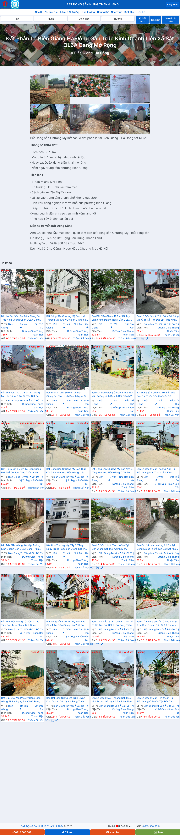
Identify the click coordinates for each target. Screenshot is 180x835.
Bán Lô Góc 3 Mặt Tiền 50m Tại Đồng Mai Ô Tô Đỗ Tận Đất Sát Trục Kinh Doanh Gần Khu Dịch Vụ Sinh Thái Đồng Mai (158, 318)
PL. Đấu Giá (51, 12)
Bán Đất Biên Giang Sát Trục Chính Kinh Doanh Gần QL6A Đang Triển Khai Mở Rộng (65, 699)
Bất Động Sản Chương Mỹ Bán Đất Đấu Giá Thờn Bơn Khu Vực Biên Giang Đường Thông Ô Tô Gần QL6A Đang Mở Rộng (157, 394)
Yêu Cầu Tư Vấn (170, 20)
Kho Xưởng (88, 12)
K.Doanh (113, 347)
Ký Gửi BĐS (142, 20)
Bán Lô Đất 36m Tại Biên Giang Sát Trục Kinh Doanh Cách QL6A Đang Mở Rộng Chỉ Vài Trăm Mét (20, 318)
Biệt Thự (129, 12)
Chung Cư (103, 12)
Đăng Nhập (172, 4)
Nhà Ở (38, 12)
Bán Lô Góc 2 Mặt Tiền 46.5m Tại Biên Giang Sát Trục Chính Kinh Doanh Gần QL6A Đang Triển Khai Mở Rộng (112, 547)
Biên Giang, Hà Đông (91, 53)
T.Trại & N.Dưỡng (69, 12)
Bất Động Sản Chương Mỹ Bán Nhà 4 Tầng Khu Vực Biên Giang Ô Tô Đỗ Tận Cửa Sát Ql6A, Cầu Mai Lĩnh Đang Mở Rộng (112, 470)
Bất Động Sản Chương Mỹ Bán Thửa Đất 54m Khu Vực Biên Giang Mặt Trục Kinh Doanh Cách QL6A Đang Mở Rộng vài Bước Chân (66, 470)
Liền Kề (141, 12)
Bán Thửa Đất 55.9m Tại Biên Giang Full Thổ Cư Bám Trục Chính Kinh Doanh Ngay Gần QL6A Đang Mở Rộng (21, 470)
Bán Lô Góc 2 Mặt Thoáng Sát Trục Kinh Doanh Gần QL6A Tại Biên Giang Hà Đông (112, 699)
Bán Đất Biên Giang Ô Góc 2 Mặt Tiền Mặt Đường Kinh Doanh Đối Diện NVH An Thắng (113, 394)
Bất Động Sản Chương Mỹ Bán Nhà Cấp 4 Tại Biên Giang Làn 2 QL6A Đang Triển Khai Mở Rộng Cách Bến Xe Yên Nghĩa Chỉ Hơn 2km (66, 623)
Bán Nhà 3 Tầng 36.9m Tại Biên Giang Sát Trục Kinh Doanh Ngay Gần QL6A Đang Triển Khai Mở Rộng (67, 394)
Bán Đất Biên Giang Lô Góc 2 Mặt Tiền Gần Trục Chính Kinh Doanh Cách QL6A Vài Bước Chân (20, 623)
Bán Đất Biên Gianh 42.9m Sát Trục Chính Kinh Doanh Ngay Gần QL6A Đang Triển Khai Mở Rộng (111, 318)
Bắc (81, 271)
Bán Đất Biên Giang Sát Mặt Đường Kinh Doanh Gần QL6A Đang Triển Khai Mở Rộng (20, 547)
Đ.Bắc (170, 347)
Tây (168, 576)
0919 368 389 (151, 826)
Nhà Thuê (116, 12)
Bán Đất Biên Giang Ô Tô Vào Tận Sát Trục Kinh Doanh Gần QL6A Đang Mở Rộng (157, 623)
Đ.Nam (124, 423)
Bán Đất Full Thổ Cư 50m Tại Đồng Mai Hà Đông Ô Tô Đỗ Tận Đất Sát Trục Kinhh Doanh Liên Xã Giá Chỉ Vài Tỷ (22, 394)
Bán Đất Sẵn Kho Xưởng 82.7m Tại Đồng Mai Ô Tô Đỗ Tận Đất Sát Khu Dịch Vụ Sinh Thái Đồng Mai (156, 547)
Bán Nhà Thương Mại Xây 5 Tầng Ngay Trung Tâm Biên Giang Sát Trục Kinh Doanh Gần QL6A (67, 547)
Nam (33, 500)
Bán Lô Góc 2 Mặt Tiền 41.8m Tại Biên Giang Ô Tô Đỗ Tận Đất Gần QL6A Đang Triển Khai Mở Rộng (155, 699)
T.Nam (122, 271)
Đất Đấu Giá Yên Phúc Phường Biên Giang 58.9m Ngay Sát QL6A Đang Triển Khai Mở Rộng (20, 699)
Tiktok (67, 832)
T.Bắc (31, 271)
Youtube (112, 832)
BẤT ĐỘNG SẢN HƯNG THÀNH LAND (42, 826)
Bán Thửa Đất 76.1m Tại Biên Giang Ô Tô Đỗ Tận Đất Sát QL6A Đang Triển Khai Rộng (112, 623)
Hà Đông (5, 271)
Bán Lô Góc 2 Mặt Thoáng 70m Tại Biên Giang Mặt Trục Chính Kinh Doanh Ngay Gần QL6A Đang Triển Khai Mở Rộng (156, 470)
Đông (32, 347)
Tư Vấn (160, 324)
